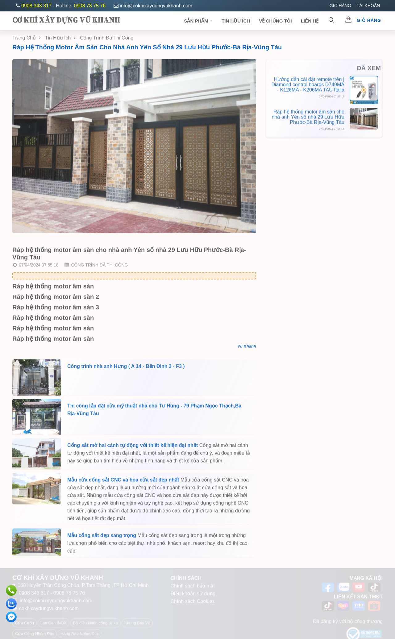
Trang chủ (26, 37)
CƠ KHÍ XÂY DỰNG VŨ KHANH (66, 20)
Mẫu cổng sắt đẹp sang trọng (101, 537)
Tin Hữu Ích (60, 37)
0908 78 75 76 (90, 5)
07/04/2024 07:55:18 (35, 266)
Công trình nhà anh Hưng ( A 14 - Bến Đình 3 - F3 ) (126, 368)
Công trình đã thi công (96, 266)
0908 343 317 (37, 5)
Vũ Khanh (246, 348)
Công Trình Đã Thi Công (106, 37)
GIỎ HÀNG (340, 5)
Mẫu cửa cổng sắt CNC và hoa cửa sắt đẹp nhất (123, 481)
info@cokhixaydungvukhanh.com (153, 5)
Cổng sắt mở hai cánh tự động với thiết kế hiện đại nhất (132, 447)
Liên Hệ (309, 20)
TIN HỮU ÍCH (236, 20)
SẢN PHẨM (198, 20)
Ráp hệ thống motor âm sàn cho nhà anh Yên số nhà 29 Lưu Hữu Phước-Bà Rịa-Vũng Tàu (147, 47)
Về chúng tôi (275, 20)
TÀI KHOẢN (368, 5)
